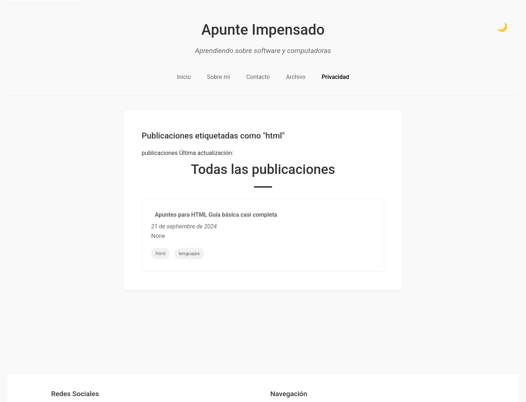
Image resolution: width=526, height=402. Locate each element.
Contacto (258, 76)
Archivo (296, 76)
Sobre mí (218, 76)
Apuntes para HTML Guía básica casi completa (216, 214)
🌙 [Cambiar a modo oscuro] (502, 27)
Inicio (184, 76)
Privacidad (335, 76)
